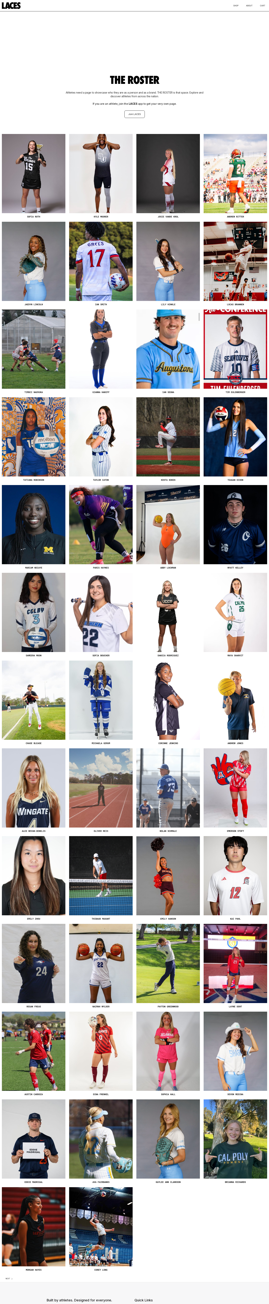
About (249, 5)
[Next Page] (9, 1278)
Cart (262, 5)
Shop (236, 5)
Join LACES (134, 114)
